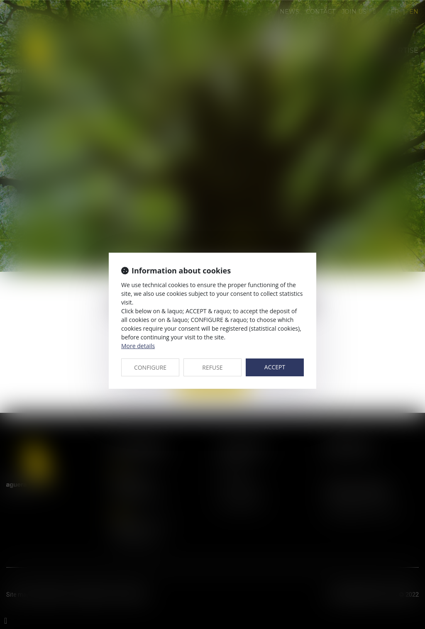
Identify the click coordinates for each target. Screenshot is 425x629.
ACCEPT (274, 367)
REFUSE (212, 367)
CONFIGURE (150, 367)
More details (138, 346)
